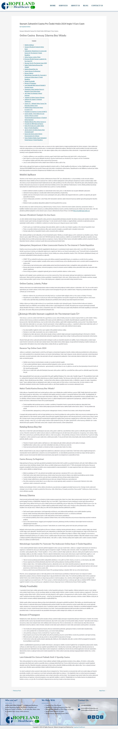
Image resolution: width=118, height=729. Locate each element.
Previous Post (16, 690)
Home (53, 5)
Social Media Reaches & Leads (55, 711)
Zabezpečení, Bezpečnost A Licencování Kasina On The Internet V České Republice (36, 53)
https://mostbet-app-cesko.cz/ (81, 211)
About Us (75, 5)
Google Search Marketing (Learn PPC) (57, 713)
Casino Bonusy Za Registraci (32, 71)
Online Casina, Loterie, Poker (32, 57)
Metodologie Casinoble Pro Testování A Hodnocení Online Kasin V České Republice (35, 77)
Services (63, 5)
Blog (85, 5)
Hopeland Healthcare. (79, 727)
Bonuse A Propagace (30, 83)
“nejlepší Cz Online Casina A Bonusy (34, 97)
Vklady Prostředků (30, 81)
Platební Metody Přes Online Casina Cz (35, 122)
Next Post (102, 690)
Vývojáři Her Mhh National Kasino (34, 124)
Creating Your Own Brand (53, 705)
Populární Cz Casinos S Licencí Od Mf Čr (36, 111)
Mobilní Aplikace (29, 45)
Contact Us (97, 5)
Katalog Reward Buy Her (31, 69)
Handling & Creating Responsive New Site (58, 707)
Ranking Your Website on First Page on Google (60, 709)
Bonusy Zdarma (29, 73)
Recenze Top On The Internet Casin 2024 (36, 63)
